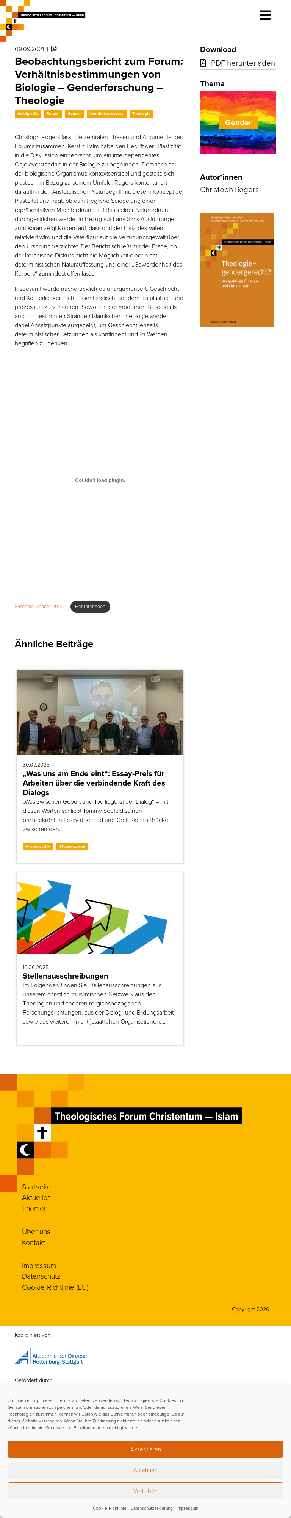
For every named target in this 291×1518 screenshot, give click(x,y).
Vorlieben (145, 1491)
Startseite (36, 1186)
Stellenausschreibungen (65, 976)
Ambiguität (27, 113)
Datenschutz (41, 1276)
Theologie (141, 113)
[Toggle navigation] (265, 15)
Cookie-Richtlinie (110, 1508)
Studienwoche (72, 846)
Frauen (53, 113)
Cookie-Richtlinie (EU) (55, 1287)
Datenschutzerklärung (151, 1508)
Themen (35, 1208)
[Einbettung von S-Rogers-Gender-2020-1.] (100, 480)
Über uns (36, 1231)
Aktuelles (36, 1197)
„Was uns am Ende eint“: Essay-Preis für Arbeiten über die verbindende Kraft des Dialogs (94, 783)
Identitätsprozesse (106, 113)
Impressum (187, 1508)
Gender (74, 113)
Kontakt (33, 1242)
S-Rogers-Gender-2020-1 (41, 606)
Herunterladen (90, 606)
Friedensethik (38, 846)
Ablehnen (145, 1470)
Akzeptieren (145, 1449)
